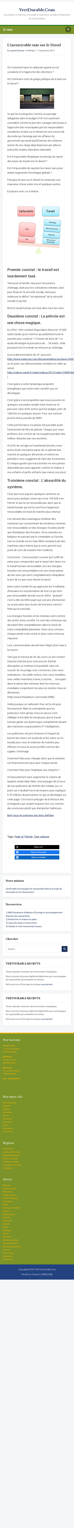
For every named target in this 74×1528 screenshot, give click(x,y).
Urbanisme (7, 1119)
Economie (7, 1237)
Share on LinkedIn (38, 857)
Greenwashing (9, 1214)
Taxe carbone (41, 836)
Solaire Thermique (10, 1198)
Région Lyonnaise (10, 1158)
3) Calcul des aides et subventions (21, 923)
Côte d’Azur (8, 1168)
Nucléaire (7, 1230)
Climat (5, 1205)
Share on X (38, 847)
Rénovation (7, 1112)
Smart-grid (7, 1221)
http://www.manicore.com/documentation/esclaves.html (40, 359)
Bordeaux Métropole (11, 1152)
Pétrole (31, 50)
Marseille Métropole (11, 1155)
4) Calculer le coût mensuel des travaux (24, 926)
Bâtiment (6, 1106)
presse (6, 1211)
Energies (6, 1109)
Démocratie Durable (11, 1208)
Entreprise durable (10, 1243)
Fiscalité (6, 1250)
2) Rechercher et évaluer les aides (21, 919)
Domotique (7, 1201)
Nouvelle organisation (12, 1246)
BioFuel (6, 1224)
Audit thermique (9, 1103)
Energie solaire (9, 1195)
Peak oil (19, 836)
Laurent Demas (17, 50)
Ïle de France (8, 1149)
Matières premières (11, 1240)
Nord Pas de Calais (11, 1162)
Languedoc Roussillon (12, 1165)
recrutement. (47, 984)
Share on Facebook (38, 852)
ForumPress (8, 1131)
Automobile (8, 1128)
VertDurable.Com (37, 10)
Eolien (5, 1227)
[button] (8, 29)
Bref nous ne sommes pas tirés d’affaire (30, 815)
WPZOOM (47, 1274)
